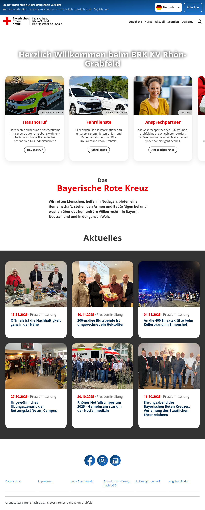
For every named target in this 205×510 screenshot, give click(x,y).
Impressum (45, 481)
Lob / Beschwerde (82, 481)
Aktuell (160, 22)
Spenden (173, 22)
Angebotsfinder (179, 481)
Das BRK (187, 22)
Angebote (135, 22)
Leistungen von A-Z (148, 481)
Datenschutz (13, 481)
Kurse (148, 22)
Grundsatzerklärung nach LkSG (116, 483)
